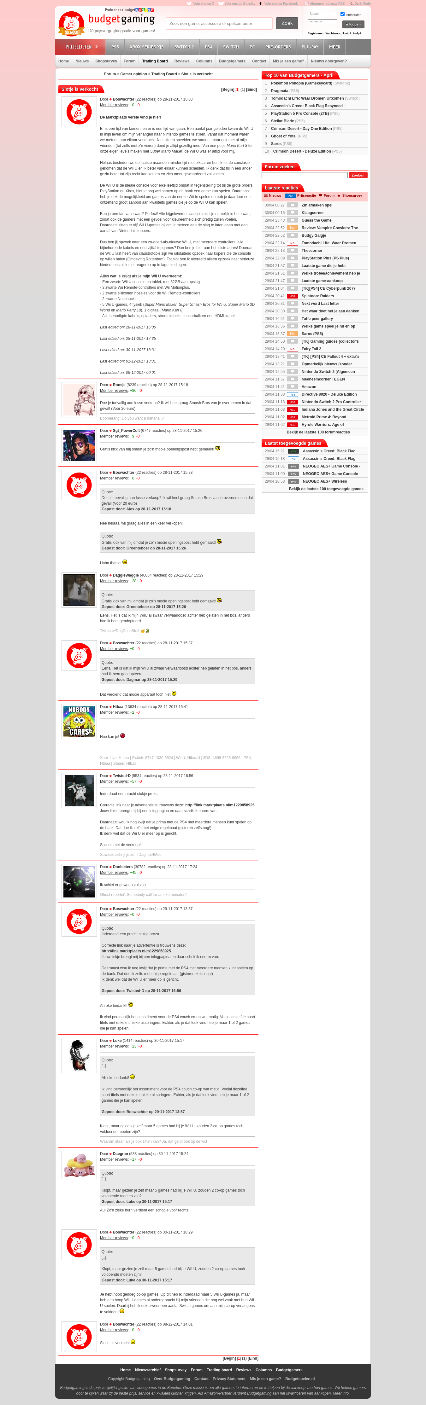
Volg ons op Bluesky (240, 3)
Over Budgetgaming (172, 1379)
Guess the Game (309, 220)
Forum (129, 61)
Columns (204, 61)
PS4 (209, 47)
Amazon (302, 387)
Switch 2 (185, 47)
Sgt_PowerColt (126, 430)
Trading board (219, 1370)
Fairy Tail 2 (304, 349)
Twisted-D (122, 776)
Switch (232, 47)
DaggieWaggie (126, 575)
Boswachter (123, 99)
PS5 (116, 47)
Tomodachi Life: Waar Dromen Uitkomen (315, 98)
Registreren (315, 33)
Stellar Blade (288, 121)
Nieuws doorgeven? (329, 61)
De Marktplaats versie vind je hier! (130, 117)
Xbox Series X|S (148, 47)
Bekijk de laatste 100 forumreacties (318, 432)
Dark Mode (363, 3)
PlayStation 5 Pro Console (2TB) (305, 113)
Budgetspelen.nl (300, 1379)
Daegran (120, 1154)
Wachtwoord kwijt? (338, 33)
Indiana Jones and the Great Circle (325, 409)
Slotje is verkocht (197, 74)
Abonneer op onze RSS (327, 3)
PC (253, 47)
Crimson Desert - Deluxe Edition (307, 151)
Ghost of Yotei (289, 136)
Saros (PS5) (305, 334)
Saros (281, 144)
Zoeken (358, 175)
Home (63, 61)
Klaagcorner (305, 213)
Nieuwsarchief (148, 1370)
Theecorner (304, 250)
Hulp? (357, 33)
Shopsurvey (106, 61)
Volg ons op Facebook (281, 3)
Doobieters (123, 867)
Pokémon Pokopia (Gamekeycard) (310, 83)
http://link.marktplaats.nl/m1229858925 (219, 805)
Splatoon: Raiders (310, 296)
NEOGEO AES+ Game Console (330, 474)
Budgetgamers (232, 61)
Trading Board (155, 61)
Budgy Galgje (306, 235)
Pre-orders (279, 47)
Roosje (119, 385)
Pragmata (285, 91)
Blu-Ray (311, 47)
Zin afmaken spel (310, 205)
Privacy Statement (229, 1379)
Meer (335, 47)
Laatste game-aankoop (315, 281)
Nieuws (82, 61)
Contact (259, 61)
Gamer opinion (133, 74)
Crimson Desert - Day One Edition (307, 128)
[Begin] (227, 89)
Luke (117, 1040)
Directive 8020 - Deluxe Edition (322, 394)
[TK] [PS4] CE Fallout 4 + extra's (323, 356)
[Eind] (251, 89)
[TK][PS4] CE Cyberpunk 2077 (321, 288)
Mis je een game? (288, 61)
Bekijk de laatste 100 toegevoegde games (326, 489)
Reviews (182, 61)
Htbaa (118, 707)
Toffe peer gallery (310, 318)
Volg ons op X (203, 3)
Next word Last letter (313, 303)
